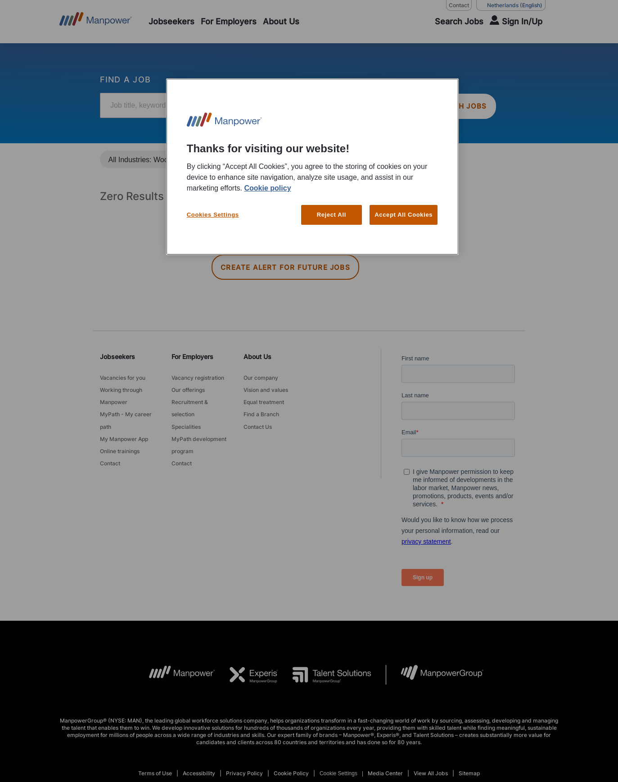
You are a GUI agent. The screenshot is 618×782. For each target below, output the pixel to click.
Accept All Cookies (403, 214)
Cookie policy (267, 188)
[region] (312, 166)
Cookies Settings (213, 214)
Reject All (331, 214)
